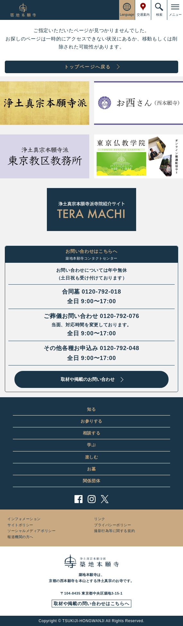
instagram (92, 499)
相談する (91, 433)
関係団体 (91, 480)
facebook (78, 499)
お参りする (91, 421)
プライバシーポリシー (112, 525)
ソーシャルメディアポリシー (31, 531)
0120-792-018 (101, 291)
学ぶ (91, 444)
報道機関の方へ (20, 537)
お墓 (91, 469)
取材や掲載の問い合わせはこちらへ (91, 603)
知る (91, 409)
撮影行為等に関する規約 (114, 531)
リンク (99, 519)
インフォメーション (24, 519)
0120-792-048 (119, 348)
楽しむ (91, 457)
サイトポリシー (20, 525)
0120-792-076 (119, 316)
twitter (105, 499)
